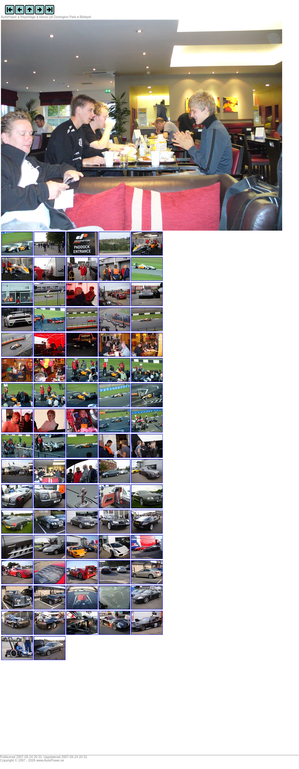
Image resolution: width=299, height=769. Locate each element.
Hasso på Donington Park (57, 17)
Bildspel (85, 17)
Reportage (28, 17)
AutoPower (9, 17)
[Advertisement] (40, 710)
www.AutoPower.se (50, 760)
